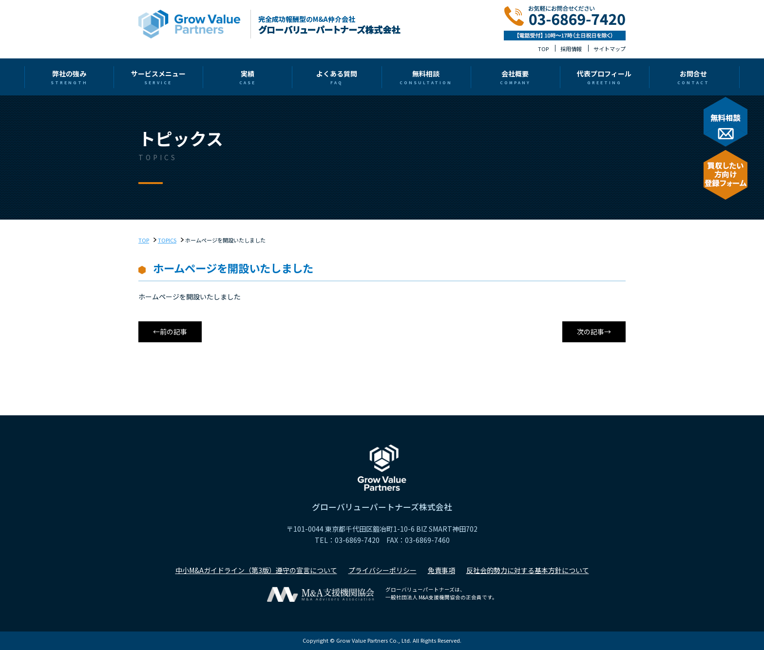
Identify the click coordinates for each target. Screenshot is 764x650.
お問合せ (593, 77)
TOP (543, 49)
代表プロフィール (533, 77)
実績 (290, 77)
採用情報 (571, 49)
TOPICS (167, 240)
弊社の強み (168, 77)
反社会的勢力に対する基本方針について (527, 570)
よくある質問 (351, 77)
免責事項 (441, 570)
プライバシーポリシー (382, 570)
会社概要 (472, 77)
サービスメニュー (229, 77)
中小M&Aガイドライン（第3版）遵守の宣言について (256, 570)
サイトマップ (609, 49)
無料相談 (412, 77)
